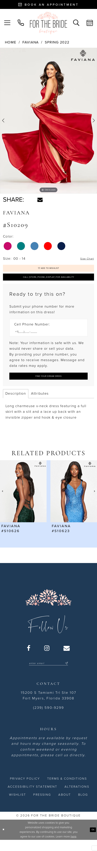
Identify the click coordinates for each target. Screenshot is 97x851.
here (73, 847)
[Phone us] (20, 23)
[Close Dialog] (4, 840)
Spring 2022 (57, 42)
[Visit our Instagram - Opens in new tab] (47, 658)
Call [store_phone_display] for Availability (48, 281)
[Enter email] (48, 673)
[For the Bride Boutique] (48, 22)
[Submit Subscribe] (72, 673)
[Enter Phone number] (46, 338)
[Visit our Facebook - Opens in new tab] (29, 658)
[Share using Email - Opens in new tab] (40, 199)
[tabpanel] (48, 120)
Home (10, 42)
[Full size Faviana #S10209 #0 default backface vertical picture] (48, 120)
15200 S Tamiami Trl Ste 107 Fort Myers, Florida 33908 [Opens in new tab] (48, 707)
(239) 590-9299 (48, 719)
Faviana (30, 42)
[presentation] (23, 501)
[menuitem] (7, 23)
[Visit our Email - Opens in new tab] (66, 658)
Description (15, 403)
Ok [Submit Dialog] (92, 841)
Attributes (40, 403)
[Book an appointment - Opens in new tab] (48, 4)
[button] (7, 23)
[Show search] (76, 23)
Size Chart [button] (84, 259)
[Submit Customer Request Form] (48, 384)
